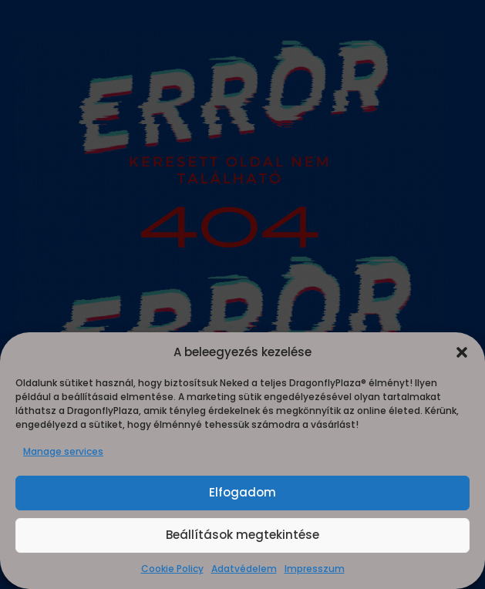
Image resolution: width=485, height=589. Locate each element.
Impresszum (315, 568)
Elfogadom (242, 492)
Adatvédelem (244, 568)
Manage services (63, 451)
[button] (462, 352)
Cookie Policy (172, 568)
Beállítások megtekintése (242, 535)
